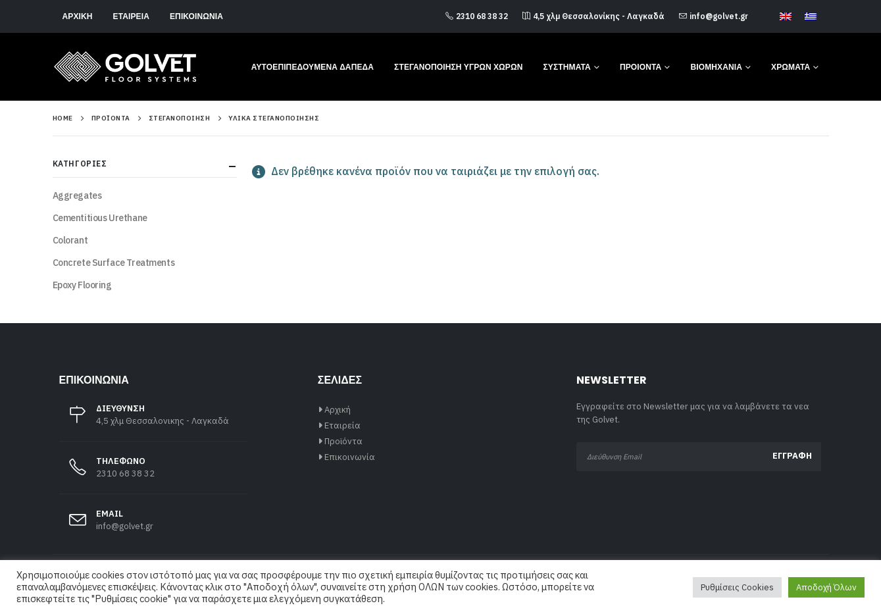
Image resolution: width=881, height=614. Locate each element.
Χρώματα (790, 66)
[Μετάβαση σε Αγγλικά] (785, 17)
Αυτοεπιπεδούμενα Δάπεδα (312, 66)
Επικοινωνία (196, 16)
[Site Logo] (125, 66)
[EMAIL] (153, 526)
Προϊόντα (343, 441)
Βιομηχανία (716, 66)
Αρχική (78, 16)
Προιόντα (640, 66)
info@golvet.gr (713, 16)
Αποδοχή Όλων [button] (826, 587)
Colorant (70, 240)
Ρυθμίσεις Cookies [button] (737, 587)
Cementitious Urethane (100, 218)
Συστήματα (567, 66)
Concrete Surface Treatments (114, 263)
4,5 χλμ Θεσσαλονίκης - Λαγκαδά (593, 16)
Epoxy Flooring (82, 285)
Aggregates (77, 195)
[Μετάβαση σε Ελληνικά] (810, 17)
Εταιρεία (131, 16)
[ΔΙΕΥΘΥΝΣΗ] (153, 422)
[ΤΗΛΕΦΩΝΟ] (153, 474)
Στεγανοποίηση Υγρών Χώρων (458, 66)
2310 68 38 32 (476, 16)
